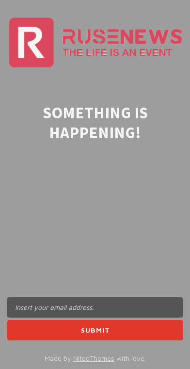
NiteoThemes (93, 358)
